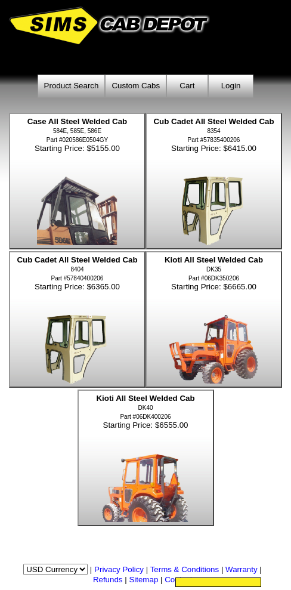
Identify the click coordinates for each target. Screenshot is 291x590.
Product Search (71, 85)
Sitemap (143, 579)
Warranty (241, 569)
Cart (187, 85)
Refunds (108, 579)
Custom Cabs (136, 85)
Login (231, 85)
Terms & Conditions (184, 569)
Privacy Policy (119, 569)
